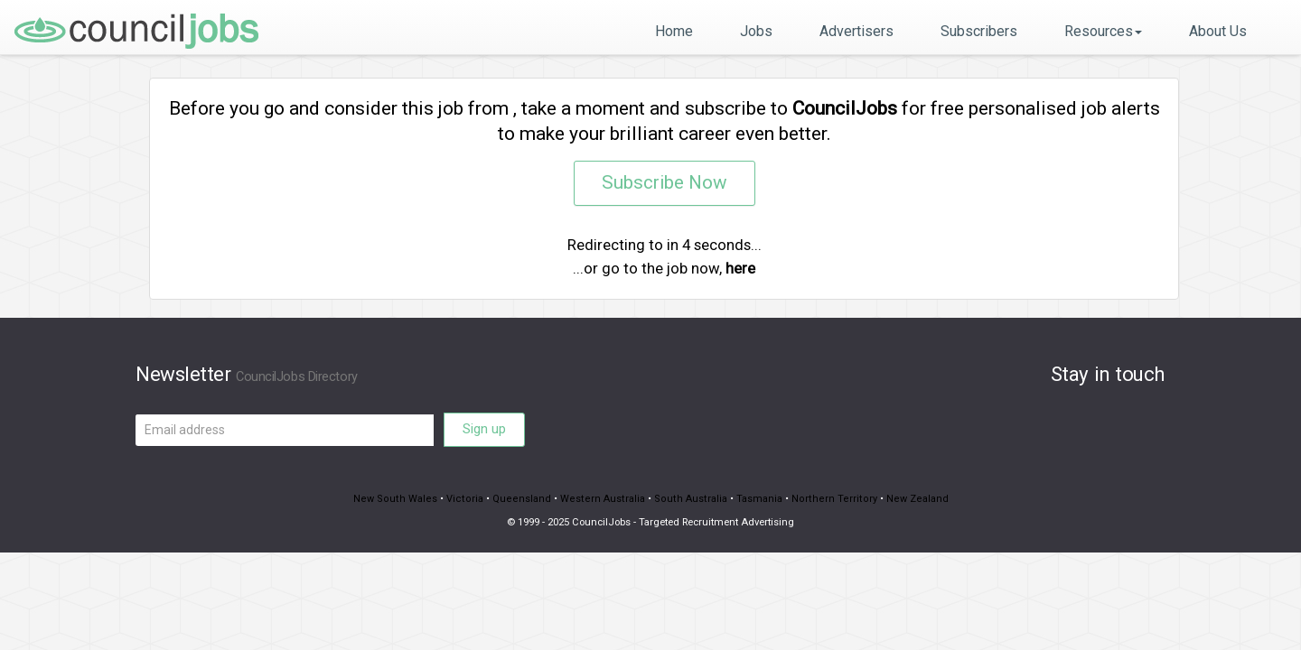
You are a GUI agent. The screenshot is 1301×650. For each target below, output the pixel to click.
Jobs (756, 31)
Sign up (484, 429)
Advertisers (856, 31)
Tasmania (756, 498)
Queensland (524, 498)
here (740, 268)
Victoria (470, 498)
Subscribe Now (664, 183)
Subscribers (979, 31)
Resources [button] (1103, 31)
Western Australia (603, 498)
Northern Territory (828, 498)
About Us (1218, 31)
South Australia (688, 498)
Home (674, 31)
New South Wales (404, 498)
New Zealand (907, 498)
